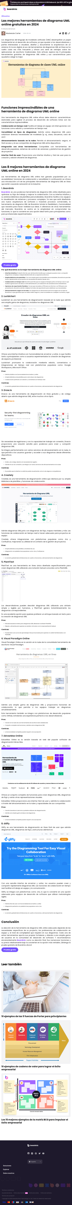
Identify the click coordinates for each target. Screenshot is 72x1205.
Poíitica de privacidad (21, 1193)
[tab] (34, 1162)
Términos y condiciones (8, 1190)
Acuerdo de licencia (7, 1193)
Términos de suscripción (8, 1196)
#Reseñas (5, 16)
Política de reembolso (46, 1193)
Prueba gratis (10, 265)
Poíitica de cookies (34, 1193)
